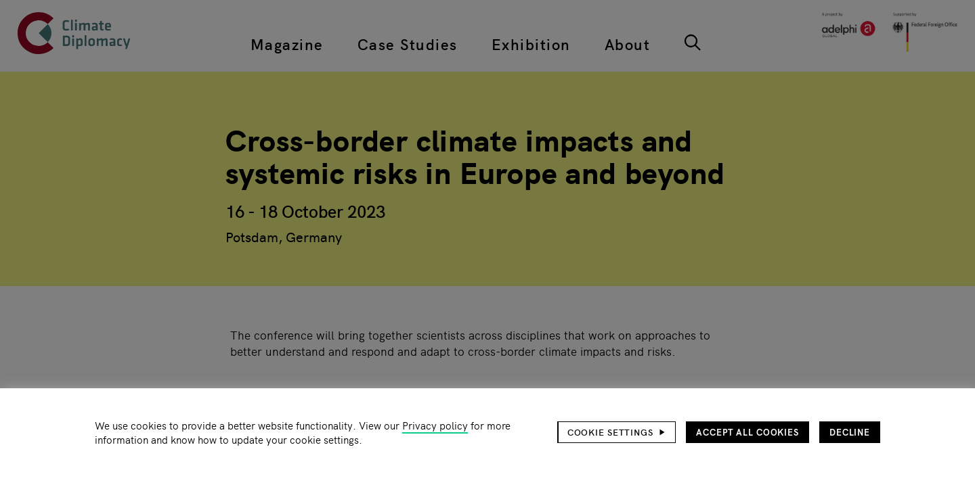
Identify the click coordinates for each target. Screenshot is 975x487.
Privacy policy (435, 425)
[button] (616, 432)
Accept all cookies (747, 431)
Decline (849, 431)
